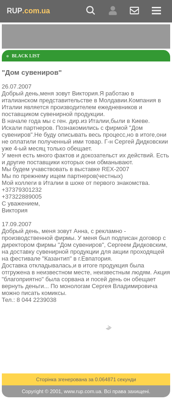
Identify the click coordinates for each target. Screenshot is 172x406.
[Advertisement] (87, 35)
